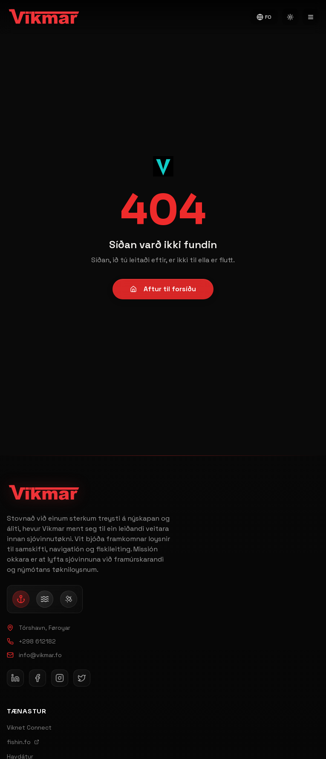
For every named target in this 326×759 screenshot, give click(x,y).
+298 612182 (31, 641)
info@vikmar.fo (34, 655)
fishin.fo (23, 742)
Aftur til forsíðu (163, 288)
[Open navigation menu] (310, 17)
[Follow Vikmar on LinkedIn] (15, 678)
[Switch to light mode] (290, 17)
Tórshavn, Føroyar (38, 628)
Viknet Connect (29, 727)
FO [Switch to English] (264, 17)
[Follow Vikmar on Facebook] (37, 678)
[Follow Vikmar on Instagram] (59, 678)
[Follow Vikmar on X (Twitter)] (81, 678)
